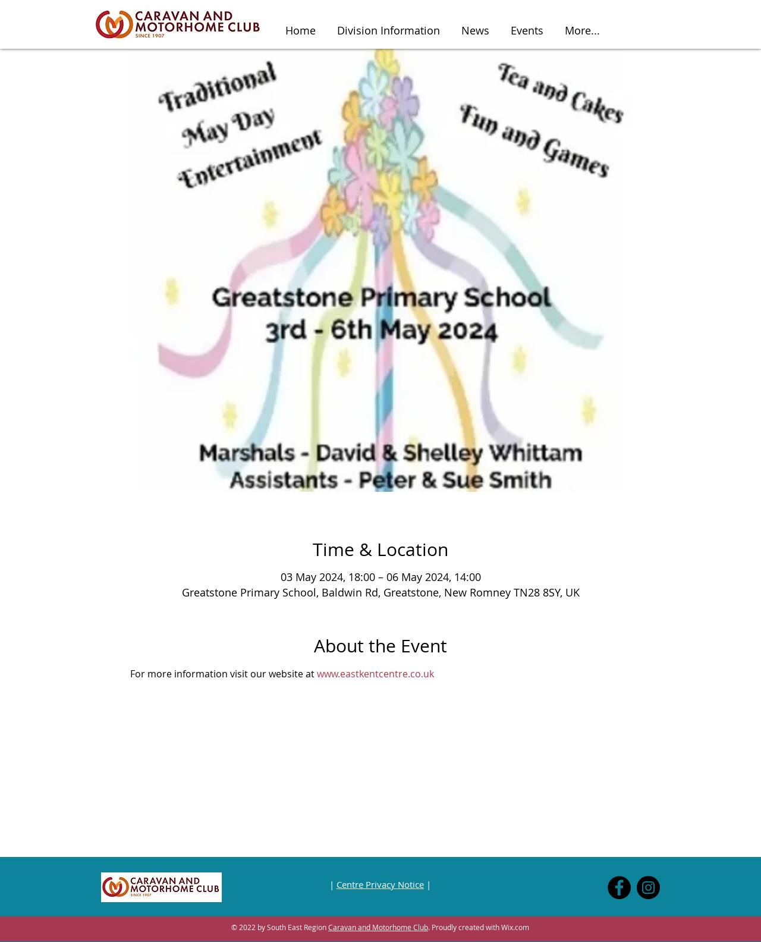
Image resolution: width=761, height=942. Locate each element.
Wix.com (515, 927)
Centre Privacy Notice (380, 884)
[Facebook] (619, 887)
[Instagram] (648, 887)
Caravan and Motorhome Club (378, 927)
